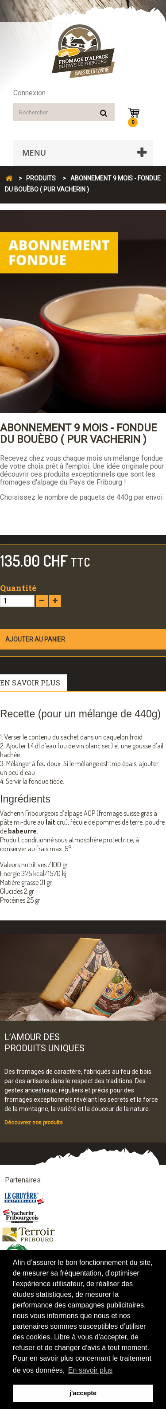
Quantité (18, 588)
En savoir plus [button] (90, 1370)
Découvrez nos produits (33, 1122)
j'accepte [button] (83, 1393)
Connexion (29, 93)
